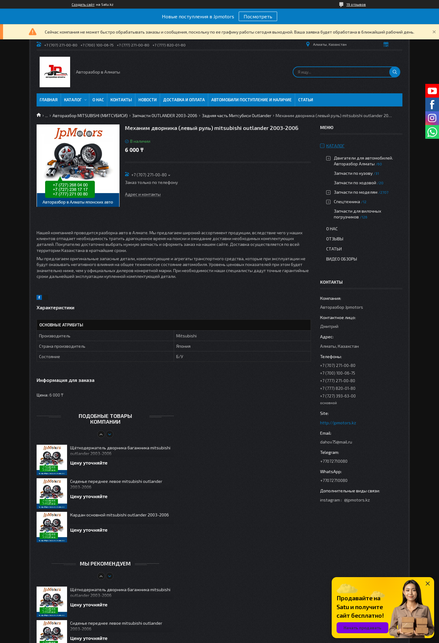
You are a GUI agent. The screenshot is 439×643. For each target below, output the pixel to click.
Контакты (121, 99)
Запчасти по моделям (355, 192)
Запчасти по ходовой (355, 182)
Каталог (73, 99)
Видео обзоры (341, 258)
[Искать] (394, 71)
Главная (49, 99)
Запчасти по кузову (353, 173)
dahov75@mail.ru (336, 441)
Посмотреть (258, 16)
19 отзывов (356, 4)
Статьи (305, 99)
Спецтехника (347, 201)
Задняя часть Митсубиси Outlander (236, 115)
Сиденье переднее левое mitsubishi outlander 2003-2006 (116, 484)
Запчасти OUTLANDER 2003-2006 (164, 115)
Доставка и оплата (184, 99)
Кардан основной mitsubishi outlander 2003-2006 (119, 514)
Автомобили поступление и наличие (251, 99)
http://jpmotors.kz (338, 422)
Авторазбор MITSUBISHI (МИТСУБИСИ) (90, 115)
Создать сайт (83, 4)
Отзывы (334, 238)
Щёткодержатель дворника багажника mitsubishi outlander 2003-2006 (120, 450)
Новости (147, 99)
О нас (98, 99)
